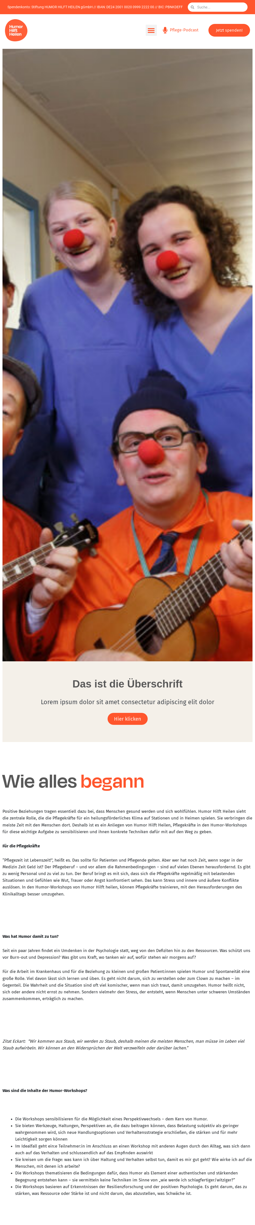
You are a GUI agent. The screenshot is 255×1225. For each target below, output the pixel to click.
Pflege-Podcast (184, 30)
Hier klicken (127, 719)
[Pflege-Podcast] (164, 30)
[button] (150, 30)
